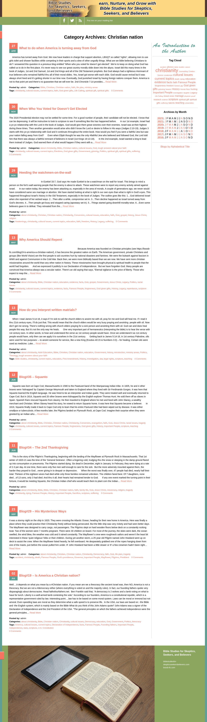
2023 (160, 118)
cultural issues (32, 90)
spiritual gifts (103, 90)
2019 (160, 128)
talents (171, 103)
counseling (183, 71)
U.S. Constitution (46, 628)
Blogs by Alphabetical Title (175, 146)
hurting (194, 89)
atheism (170, 67)
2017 (160, 134)
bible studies (21, 359)
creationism (168, 75)
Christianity (68, 215)
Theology (13, 355)
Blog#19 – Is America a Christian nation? (50, 575)
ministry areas (91, 87)
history (131, 215)
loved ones (169, 96)
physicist (187, 96)
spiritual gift (91, 90)
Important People (112, 426)
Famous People (76, 288)
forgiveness (90, 288)
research (157, 99)
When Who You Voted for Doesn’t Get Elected (53, 108)
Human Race (185, 89)
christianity (20, 90)
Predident (124, 557)
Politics (103, 151)
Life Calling (79, 90)
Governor (78, 557)
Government (84, 151)
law (101, 359)
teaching (128, 359)
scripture (142, 288)
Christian (50, 87)
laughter (186, 93)
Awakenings (20, 221)
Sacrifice (76, 493)
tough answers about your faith (112, 148)
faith (73, 87)
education (104, 215)
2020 (160, 124)
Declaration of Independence (65, 625)
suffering (136, 151)
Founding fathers (109, 625)
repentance (132, 288)
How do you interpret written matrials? (48, 310)
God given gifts (66, 90)
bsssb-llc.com (169, 667)
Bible (43, 87)
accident (19, 557)
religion (12, 218)
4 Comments (140, 359)
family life (84, 490)
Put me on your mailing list (100, 20)
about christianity (48, 148)
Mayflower (106, 557)
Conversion (79, 215)
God (95, 148)
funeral (177, 86)
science (165, 100)
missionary (112, 490)
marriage (179, 96)
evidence (73, 282)
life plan (80, 87)
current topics (46, 90)
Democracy (98, 554)
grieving (95, 151)
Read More (110, 81)
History (93, 221)
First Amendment (70, 359)
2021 (160, 121)
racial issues (132, 423)
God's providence (65, 557)
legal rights (109, 359)
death (37, 557)
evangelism (97, 423)
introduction (119, 352)
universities (189, 103)
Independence (15, 628)
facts (81, 282)
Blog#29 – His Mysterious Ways (43, 511)
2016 (160, 137)
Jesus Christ (141, 215)
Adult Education (45, 352)
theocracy (136, 621)
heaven (168, 89)
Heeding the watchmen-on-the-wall (45, 172)
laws (26, 628)
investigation (93, 359)
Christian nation (63, 87)
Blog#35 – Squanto (33, 377)
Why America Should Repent (41, 239)
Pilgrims (115, 557)
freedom (85, 221)
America (19, 625)
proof (193, 96)
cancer (187, 67)
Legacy (101, 221)
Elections (58, 151)
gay (181, 86)
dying (28, 493)
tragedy (142, 423)
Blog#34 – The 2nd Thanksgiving (44, 447)
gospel (123, 215)
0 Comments (117, 90)
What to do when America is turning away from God (58, 48)
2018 (160, 131)
